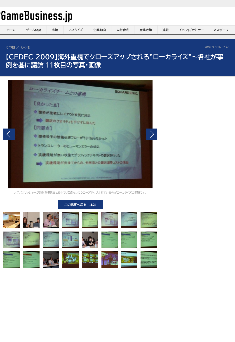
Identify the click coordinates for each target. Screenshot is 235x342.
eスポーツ (221, 30)
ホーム (11, 30)
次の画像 (151, 134)
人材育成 (122, 30)
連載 (165, 30)
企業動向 (99, 30)
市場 (55, 30)
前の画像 (9, 134)
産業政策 (145, 30)
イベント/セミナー (191, 30)
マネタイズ (75, 30)
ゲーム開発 (33, 30)
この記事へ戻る (80, 204)
